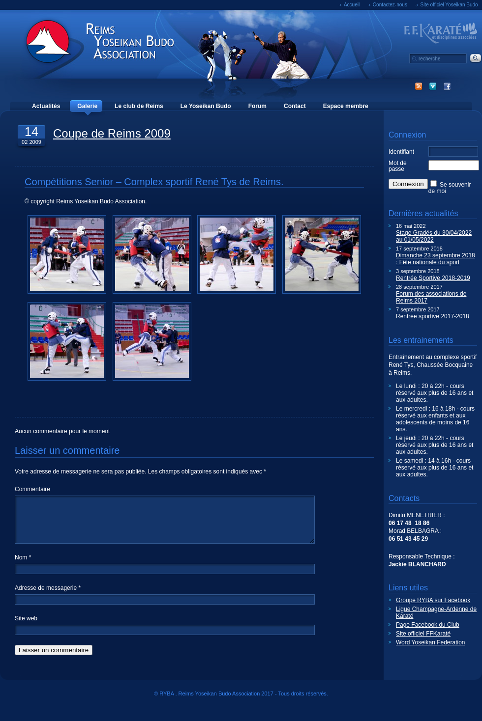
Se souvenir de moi (449, 187)
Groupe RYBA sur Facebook (433, 600)
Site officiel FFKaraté (423, 633)
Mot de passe (398, 166)
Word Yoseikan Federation (430, 642)
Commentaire (32, 489)
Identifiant (401, 151)
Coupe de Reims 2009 (112, 133)
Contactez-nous (390, 4)
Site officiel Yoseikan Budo (449, 4)
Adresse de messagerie (48, 599)
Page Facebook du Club (427, 624)
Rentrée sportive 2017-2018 (432, 316)
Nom (23, 569)
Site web (26, 630)
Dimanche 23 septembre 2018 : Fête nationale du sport (435, 259)
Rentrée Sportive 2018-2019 (433, 278)
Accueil (352, 4)
